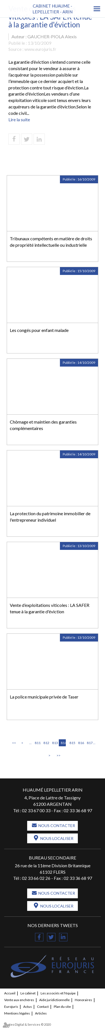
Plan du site (62, 1006)
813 (54, 743)
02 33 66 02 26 (36, 878)
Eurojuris (11, 1006)
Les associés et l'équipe (58, 993)
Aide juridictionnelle (54, 1000)
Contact (43, 1006)
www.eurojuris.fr (40, 49)
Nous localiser (56, 838)
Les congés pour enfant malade (39, 330)
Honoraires (83, 1000)
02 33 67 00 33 (36, 810)
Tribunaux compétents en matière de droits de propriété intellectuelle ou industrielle (51, 242)
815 (71, 743)
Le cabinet (28, 993)
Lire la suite (19, 119)
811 (37, 743)
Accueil (9, 993)
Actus (27, 1006)
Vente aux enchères (19, 1000)
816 (80, 743)
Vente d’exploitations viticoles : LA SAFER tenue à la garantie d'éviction (49, 608)
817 (89, 743)
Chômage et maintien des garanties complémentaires (43, 425)
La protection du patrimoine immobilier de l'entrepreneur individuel (50, 516)
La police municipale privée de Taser (44, 696)
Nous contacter (56, 825)
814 (63, 743)
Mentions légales (17, 1013)
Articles (41, 1013)
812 (45, 743)
